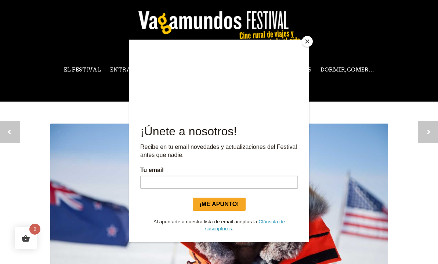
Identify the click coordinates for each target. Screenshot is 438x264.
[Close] (307, 41)
